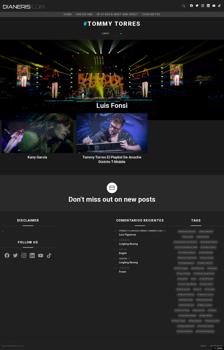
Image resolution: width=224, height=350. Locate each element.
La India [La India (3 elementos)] (210, 289)
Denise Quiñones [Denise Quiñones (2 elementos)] (188, 258)
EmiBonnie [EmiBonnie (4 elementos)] (198, 268)
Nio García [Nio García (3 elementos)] (199, 310)
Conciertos (151, 14)
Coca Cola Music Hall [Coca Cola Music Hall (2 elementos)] (187, 247)
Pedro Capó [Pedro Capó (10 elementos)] (179, 321)
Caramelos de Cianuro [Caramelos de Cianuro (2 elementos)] (186, 242)
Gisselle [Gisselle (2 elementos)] (183, 279)
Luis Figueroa (127, 234)
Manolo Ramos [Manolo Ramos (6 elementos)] (187, 294)
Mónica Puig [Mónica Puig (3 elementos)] (183, 310)
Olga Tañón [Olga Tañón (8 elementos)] (206, 315)
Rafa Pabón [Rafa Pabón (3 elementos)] (196, 321)
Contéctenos (216, 346)
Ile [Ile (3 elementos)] (194, 279)
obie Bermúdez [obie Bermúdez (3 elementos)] (188, 315)
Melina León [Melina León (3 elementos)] (186, 300)
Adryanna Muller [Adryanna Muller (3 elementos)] (187, 231)
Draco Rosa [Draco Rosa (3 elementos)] (207, 258)
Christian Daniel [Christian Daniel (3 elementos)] (209, 242)
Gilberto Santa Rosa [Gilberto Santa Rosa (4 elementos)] (205, 273)
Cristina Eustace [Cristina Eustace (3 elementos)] (187, 252)
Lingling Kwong (128, 243)
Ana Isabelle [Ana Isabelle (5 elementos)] (206, 231)
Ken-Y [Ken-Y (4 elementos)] (198, 289)
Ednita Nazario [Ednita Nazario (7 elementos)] (187, 263)
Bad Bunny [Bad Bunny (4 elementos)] (203, 237)
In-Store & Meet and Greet (117, 14)
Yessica (123, 259)
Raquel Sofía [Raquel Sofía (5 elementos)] (213, 321)
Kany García (37, 157)
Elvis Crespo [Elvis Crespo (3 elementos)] (181, 268)
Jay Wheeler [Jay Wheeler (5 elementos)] (207, 279)
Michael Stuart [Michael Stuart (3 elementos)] (205, 300)
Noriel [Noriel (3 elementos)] (213, 310)
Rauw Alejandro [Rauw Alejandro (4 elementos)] (187, 326)
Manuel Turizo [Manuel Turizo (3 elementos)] (206, 294)
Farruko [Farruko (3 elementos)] (212, 268)
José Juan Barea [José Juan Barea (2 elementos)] (188, 284)
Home (68, 14)
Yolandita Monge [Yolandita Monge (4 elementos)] (206, 331)
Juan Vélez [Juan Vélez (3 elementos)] (207, 284)
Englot (123, 253)
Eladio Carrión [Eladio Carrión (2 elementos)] (206, 263)
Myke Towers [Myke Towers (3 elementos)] (206, 305)
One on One (84, 14)
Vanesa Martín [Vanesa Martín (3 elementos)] (185, 331)
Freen (122, 271)
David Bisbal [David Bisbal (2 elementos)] (206, 252)
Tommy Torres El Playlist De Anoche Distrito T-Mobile (111, 159)
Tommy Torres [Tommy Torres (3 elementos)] (206, 326)
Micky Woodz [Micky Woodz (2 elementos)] (187, 305)
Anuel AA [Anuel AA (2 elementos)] (188, 237)
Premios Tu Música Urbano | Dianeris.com (140, 231)
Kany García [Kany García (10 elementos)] (184, 289)
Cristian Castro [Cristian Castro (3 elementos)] (209, 247)
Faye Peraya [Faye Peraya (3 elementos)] (184, 273)
